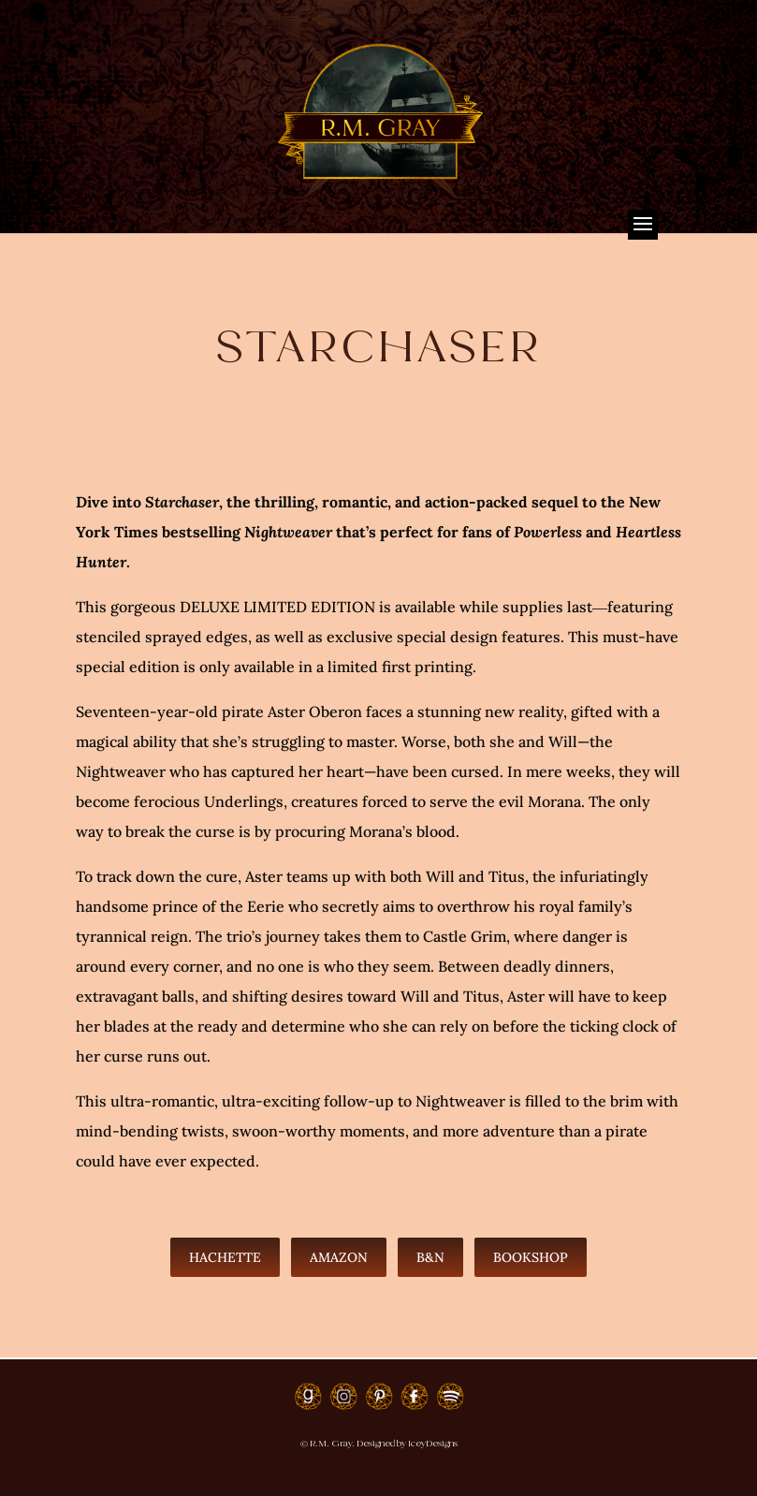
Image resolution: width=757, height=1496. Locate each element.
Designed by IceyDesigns (407, 1443)
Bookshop (530, 1257)
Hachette (225, 1257)
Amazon (339, 1257)
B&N (430, 1257)
